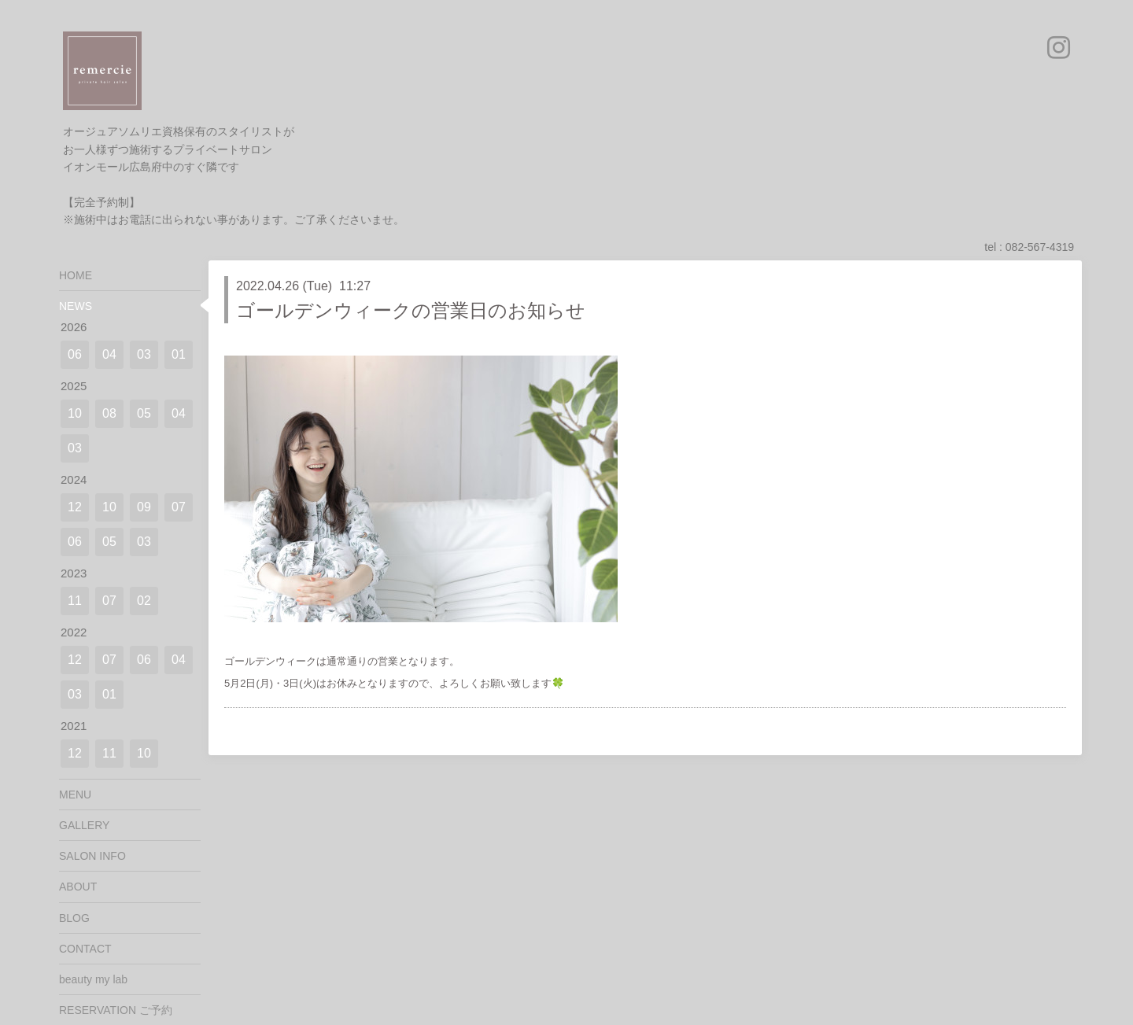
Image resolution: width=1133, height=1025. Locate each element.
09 (144, 507)
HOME (75, 275)
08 (109, 413)
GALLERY (84, 825)
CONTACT (85, 948)
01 (179, 354)
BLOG (74, 918)
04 (109, 354)
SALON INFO (92, 856)
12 (75, 507)
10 (75, 413)
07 (179, 507)
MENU (75, 794)
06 (75, 354)
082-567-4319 (1040, 247)
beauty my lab (93, 979)
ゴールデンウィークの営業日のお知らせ (410, 310)
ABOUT (78, 886)
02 (144, 600)
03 (144, 354)
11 (75, 600)
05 (144, 413)
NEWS (75, 306)
